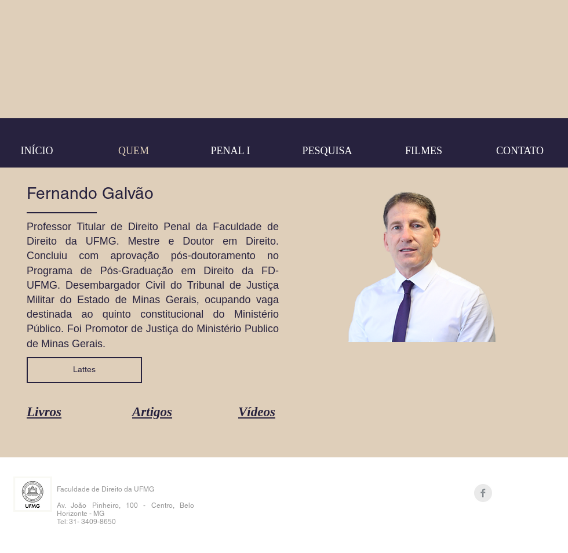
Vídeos (256, 412)
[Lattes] (84, 370)
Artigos (152, 412)
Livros (44, 412)
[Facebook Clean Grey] (483, 493)
